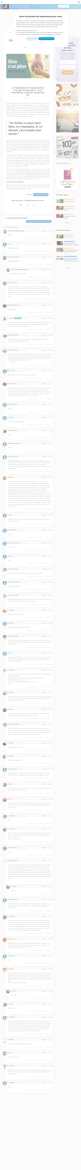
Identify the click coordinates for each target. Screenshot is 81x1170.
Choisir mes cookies (32, 38)
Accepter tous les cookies (46, 38)
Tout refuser (40, 42)
